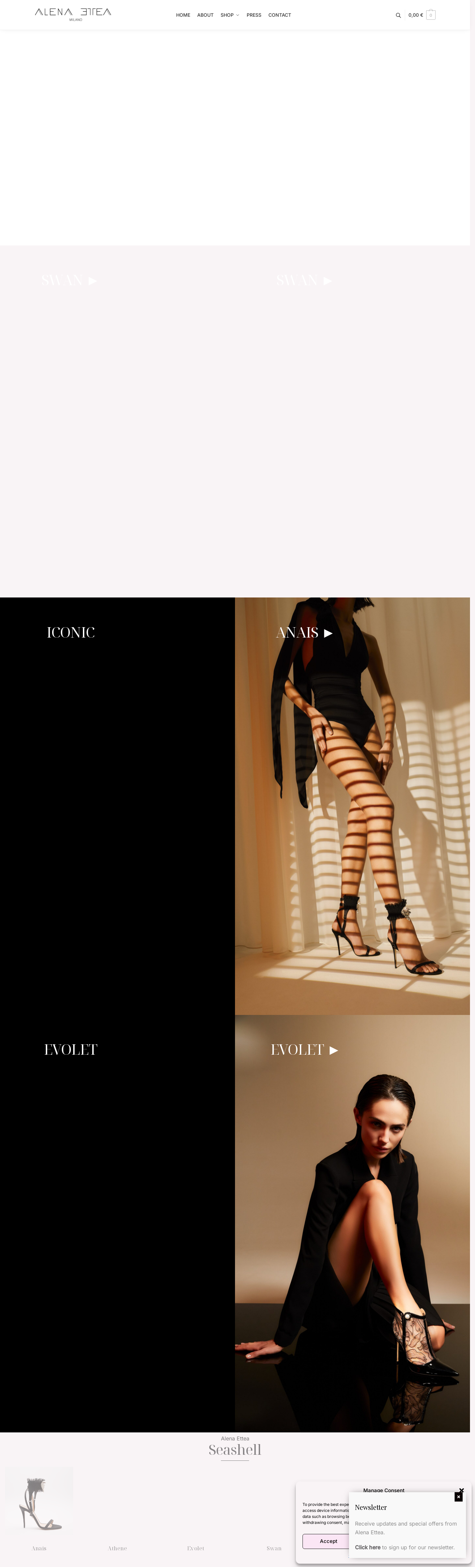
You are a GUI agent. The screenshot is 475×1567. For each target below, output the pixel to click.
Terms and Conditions (398, 1555)
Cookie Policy (362, 1555)
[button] (461, 1490)
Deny (383, 1541)
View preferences (439, 1541)
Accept (328, 1541)
